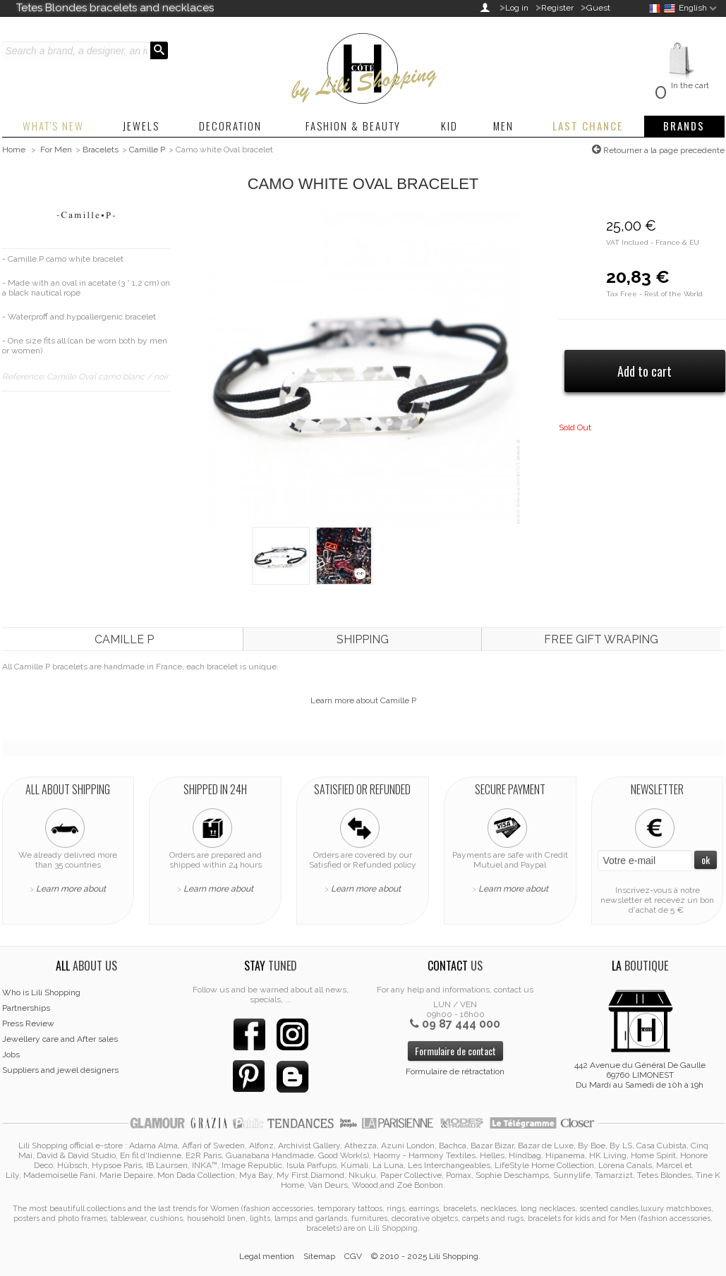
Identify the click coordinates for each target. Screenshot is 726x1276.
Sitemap (319, 1256)
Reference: (24, 377)
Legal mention (266, 1256)
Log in (516, 8)
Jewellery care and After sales (60, 1039)
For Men (56, 149)
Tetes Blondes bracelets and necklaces (115, 7)
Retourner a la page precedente (663, 150)
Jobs (11, 1054)
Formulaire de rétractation (455, 1071)
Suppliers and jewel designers (60, 1070)
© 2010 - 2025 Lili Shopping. (425, 1256)
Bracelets (101, 149)
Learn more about (71, 889)
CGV (353, 1256)
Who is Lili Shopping (41, 992)
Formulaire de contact (455, 1050)
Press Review (28, 1023)
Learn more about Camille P (363, 700)
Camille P (147, 149)
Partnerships (26, 1008)
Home (13, 149)
